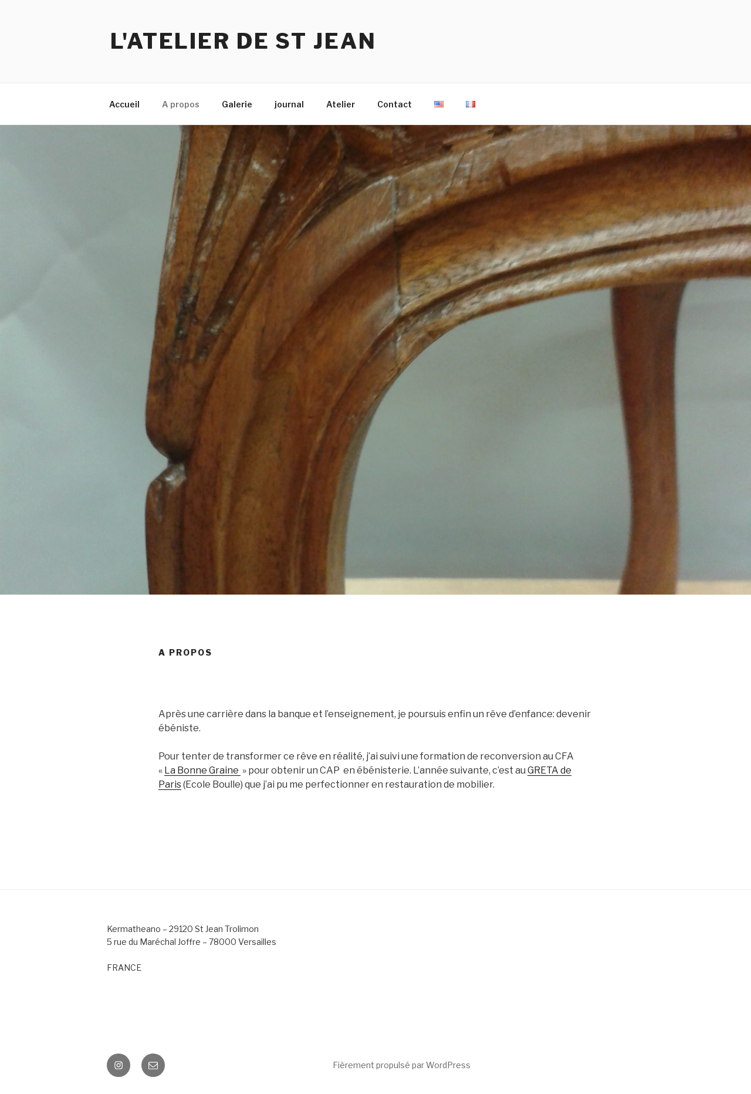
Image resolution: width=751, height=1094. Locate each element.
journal (289, 104)
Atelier (340, 104)
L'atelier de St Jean (243, 41)
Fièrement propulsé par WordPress (402, 1065)
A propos (180, 104)
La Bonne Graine (202, 770)
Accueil (124, 104)
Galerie (237, 104)
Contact (394, 104)
